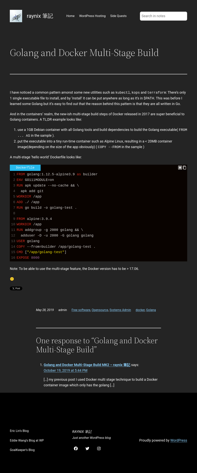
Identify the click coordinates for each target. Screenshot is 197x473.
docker (140, 310)
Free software (81, 310)
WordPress (178, 440)
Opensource (100, 310)
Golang (151, 310)
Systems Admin (120, 310)
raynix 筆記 (40, 16)
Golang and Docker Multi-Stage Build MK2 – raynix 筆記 (87, 365)
